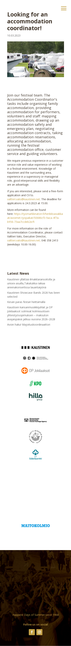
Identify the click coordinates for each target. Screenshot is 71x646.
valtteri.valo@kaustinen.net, (24, 240)
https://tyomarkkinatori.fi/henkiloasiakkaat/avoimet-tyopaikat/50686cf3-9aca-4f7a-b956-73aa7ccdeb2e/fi (35, 218)
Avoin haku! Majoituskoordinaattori (28, 324)
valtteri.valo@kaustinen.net (23, 199)
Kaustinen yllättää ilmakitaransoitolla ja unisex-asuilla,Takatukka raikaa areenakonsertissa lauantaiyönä (31, 283)
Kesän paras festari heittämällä (26, 302)
